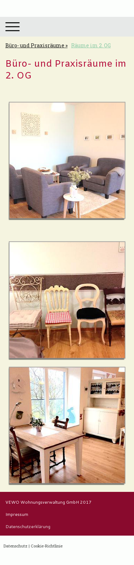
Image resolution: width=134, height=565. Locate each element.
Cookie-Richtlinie (47, 546)
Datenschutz (16, 546)
